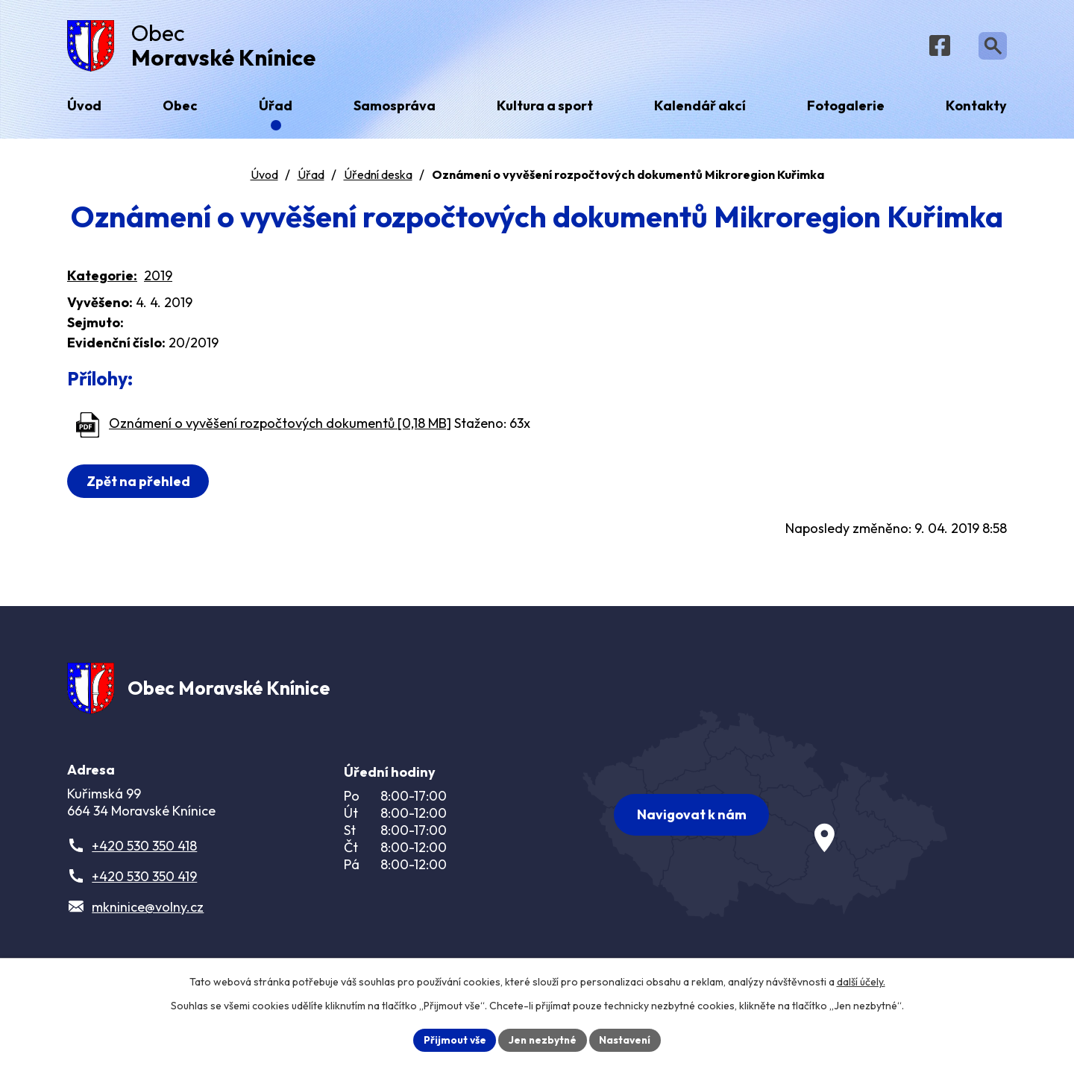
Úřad (311, 178)
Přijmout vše (452, 1039)
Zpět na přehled (139, 484)
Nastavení (626, 1039)
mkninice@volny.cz (148, 914)
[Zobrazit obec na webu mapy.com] (765, 818)
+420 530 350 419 (144, 883)
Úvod (264, 178)
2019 (158, 279)
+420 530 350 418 (144, 853)
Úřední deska (378, 178)
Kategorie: (102, 279)
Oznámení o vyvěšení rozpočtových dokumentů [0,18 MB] (280, 426)
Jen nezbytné (542, 1039)
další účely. (861, 981)
